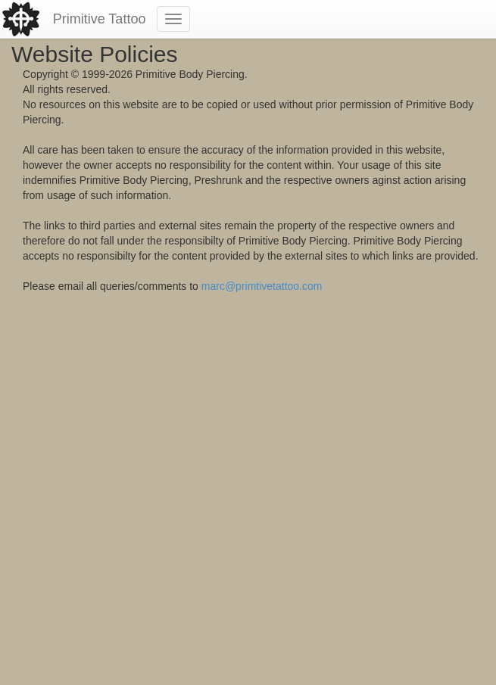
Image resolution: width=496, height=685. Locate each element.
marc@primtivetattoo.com (262, 286)
